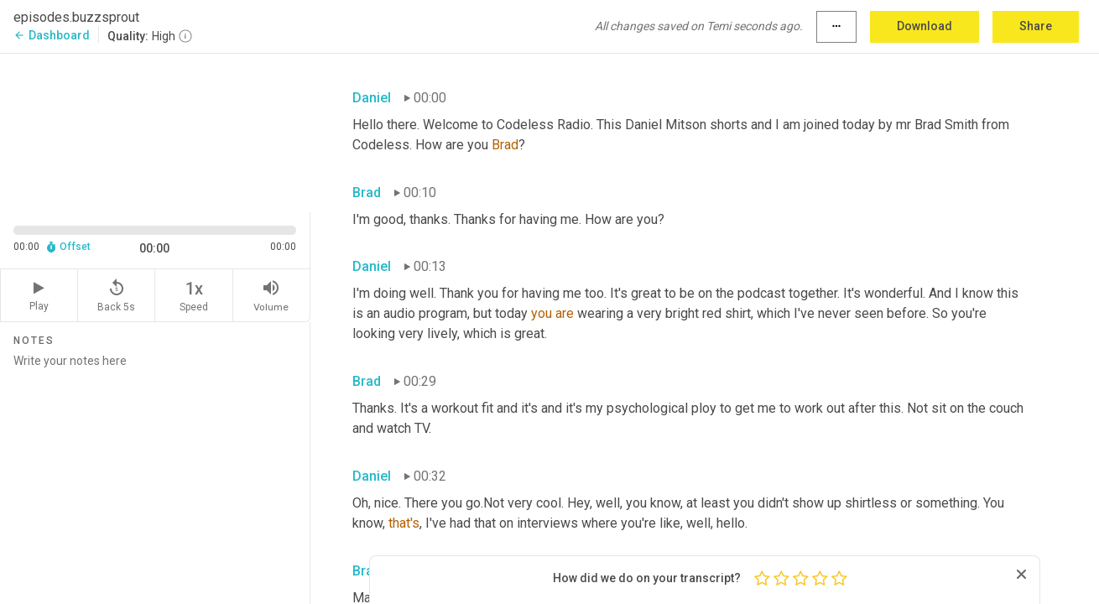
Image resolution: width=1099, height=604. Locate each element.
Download (924, 26)
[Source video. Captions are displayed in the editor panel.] (155, 131)
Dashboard (51, 35)
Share (1035, 26)
